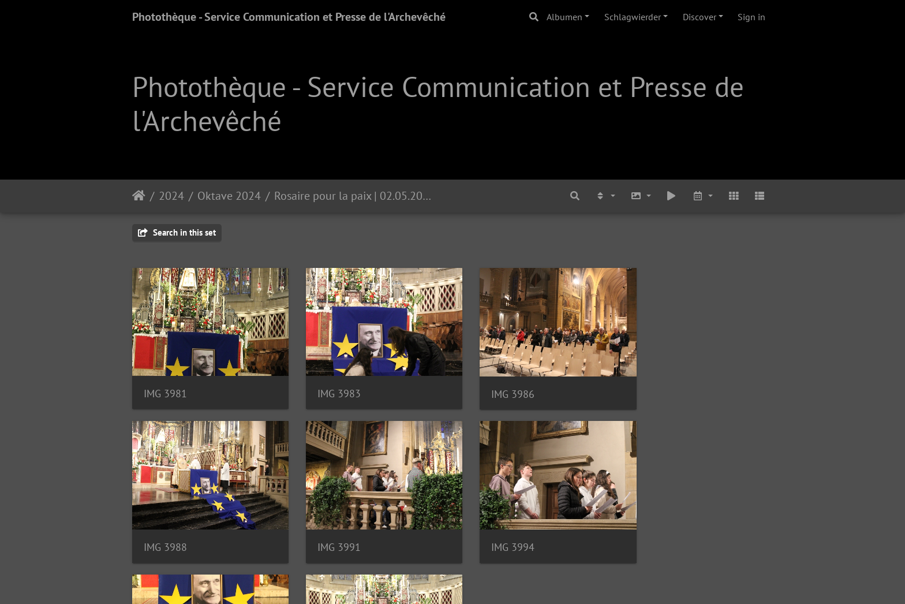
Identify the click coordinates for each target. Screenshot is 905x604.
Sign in (751, 17)
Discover (699, 17)
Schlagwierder (632, 17)
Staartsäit (138, 195)
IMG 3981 (165, 387)
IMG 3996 (494, 534)
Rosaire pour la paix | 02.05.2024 (354, 195)
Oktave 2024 (229, 195)
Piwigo (484, 580)
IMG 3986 (494, 388)
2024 (171, 195)
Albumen (564, 17)
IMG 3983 (329, 387)
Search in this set (177, 232)
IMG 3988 (658, 388)
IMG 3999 (658, 534)
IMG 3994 (329, 534)
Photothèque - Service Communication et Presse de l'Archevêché (289, 16)
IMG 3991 (165, 534)
